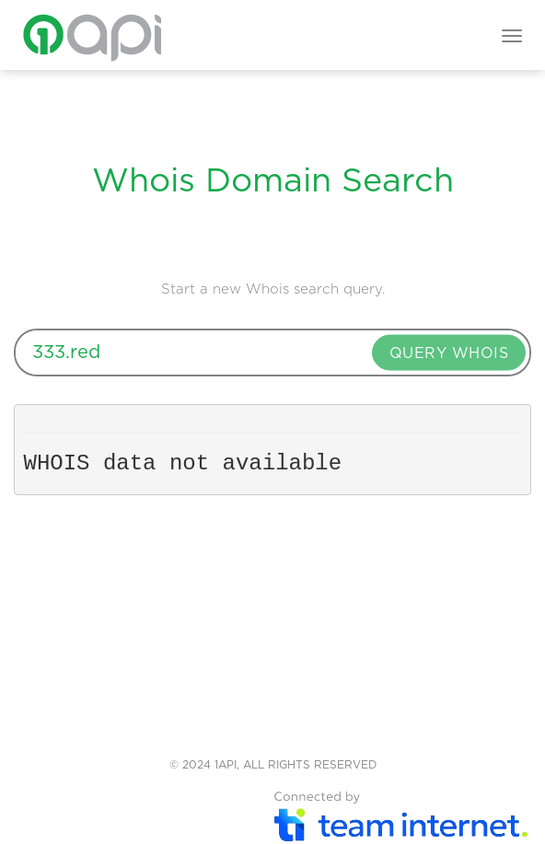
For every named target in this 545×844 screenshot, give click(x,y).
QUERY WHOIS (449, 352)
